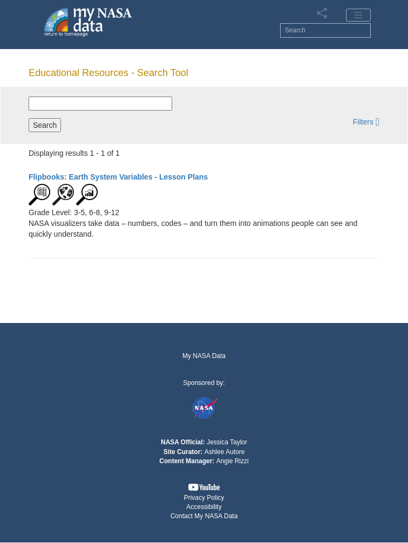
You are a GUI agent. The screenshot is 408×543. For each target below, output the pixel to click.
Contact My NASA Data (204, 516)
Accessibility (203, 507)
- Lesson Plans (118, 177)
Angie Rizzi (232, 461)
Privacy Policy (204, 497)
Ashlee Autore (225, 452)
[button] (366, 121)
